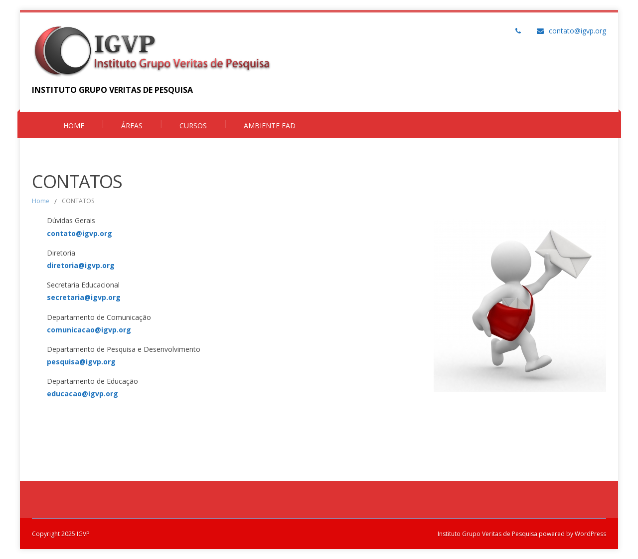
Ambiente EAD (270, 125)
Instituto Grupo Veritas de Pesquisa (487, 534)
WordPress (589, 534)
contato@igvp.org (577, 30)
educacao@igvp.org (82, 393)
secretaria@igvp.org (84, 297)
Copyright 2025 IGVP (61, 534)
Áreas (132, 125)
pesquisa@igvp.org (81, 361)
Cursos (193, 125)
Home (73, 125)
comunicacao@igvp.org (89, 329)
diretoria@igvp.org (81, 265)
